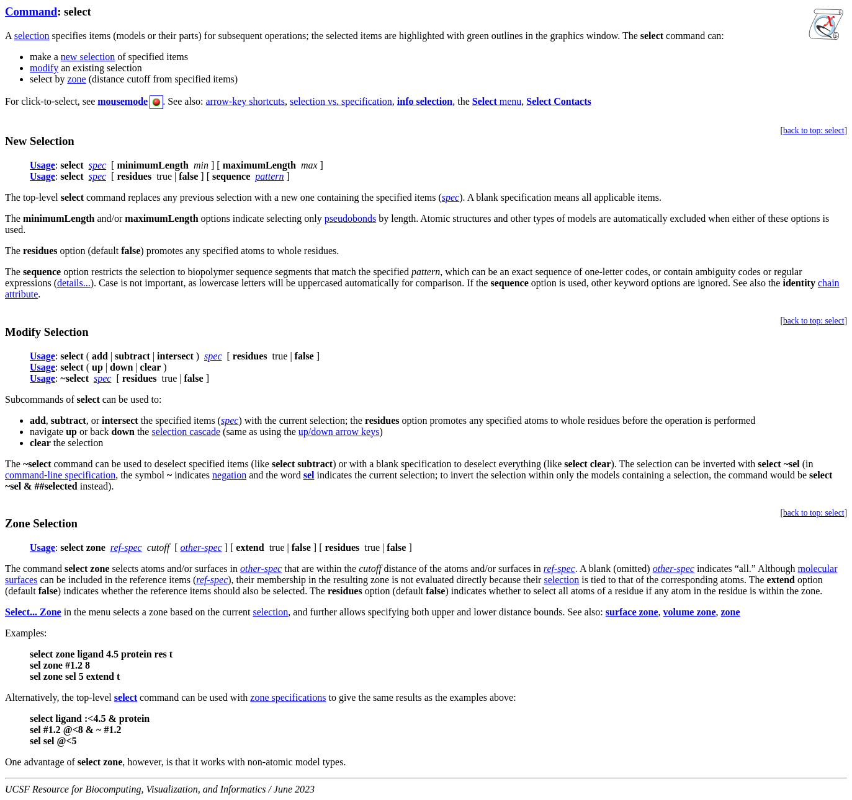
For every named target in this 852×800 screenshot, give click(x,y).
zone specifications (288, 697)
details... (74, 283)
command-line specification (60, 475)
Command (31, 11)
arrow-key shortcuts (245, 100)
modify (44, 68)
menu (497, 100)
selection (32, 35)
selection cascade (185, 431)
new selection (88, 56)
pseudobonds (351, 218)
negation (229, 475)
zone (76, 79)
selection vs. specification (341, 100)
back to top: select (814, 130)
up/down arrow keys (339, 431)
